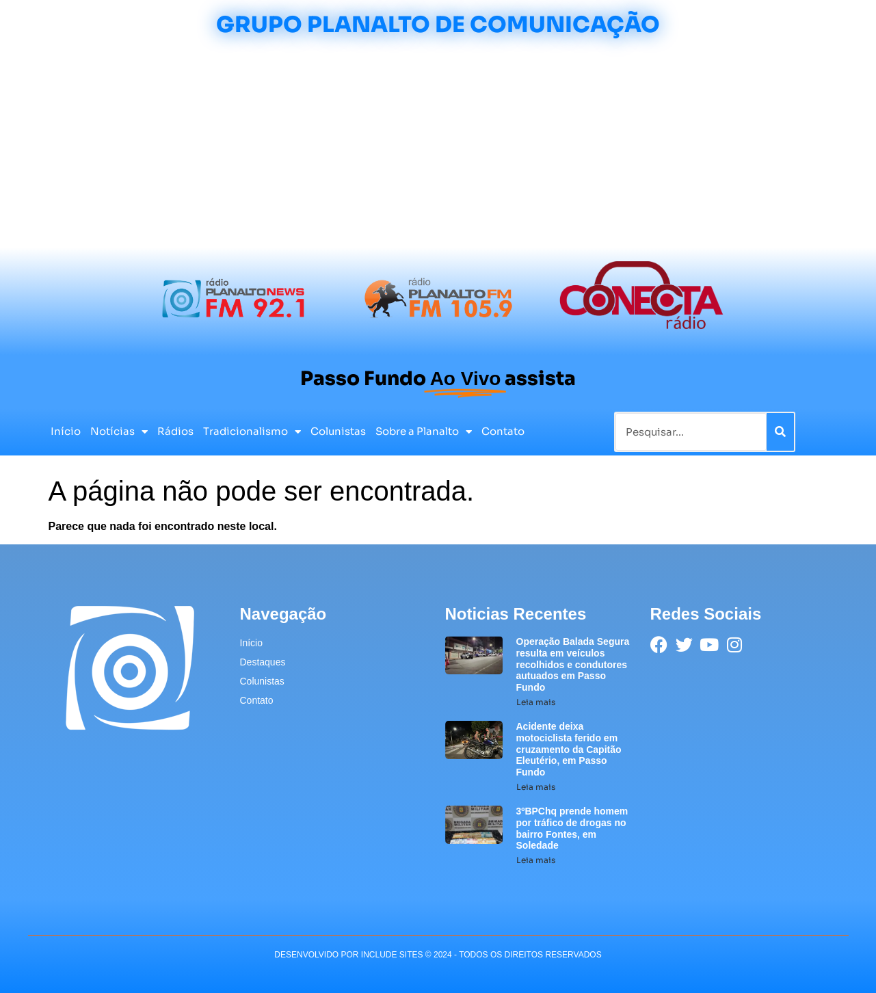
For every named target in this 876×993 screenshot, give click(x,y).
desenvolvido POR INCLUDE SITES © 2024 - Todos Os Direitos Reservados (437, 954)
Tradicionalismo (252, 432)
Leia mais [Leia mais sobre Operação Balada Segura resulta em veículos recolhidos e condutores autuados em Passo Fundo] (535, 702)
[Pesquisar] (780, 432)
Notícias (119, 432)
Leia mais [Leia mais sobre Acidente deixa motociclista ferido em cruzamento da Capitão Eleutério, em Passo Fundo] (535, 787)
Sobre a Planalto (423, 432)
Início (66, 431)
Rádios (175, 431)
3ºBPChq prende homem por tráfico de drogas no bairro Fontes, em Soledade (572, 828)
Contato (503, 431)
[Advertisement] (438, 145)
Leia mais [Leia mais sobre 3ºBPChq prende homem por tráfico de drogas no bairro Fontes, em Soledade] (535, 860)
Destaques (263, 662)
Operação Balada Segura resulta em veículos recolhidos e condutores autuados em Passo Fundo (573, 664)
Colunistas (338, 431)
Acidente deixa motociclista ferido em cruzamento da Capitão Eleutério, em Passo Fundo (569, 749)
